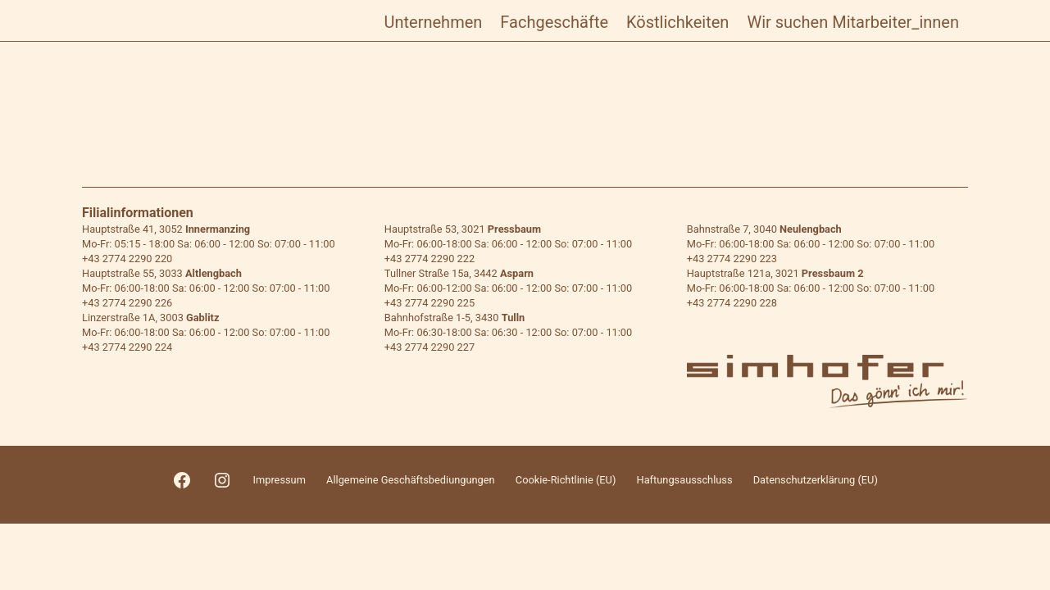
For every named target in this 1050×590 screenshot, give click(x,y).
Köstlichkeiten (677, 22)
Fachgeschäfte (554, 22)
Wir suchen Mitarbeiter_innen (853, 22)
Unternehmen (433, 22)
